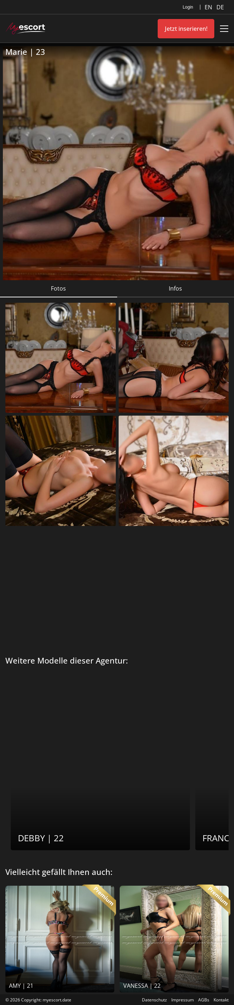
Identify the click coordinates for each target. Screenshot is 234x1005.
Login (188, 7)
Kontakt (221, 1000)
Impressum (182, 1000)
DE (220, 7)
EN (209, 7)
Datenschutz (154, 1000)
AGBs (203, 1000)
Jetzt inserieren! (186, 29)
